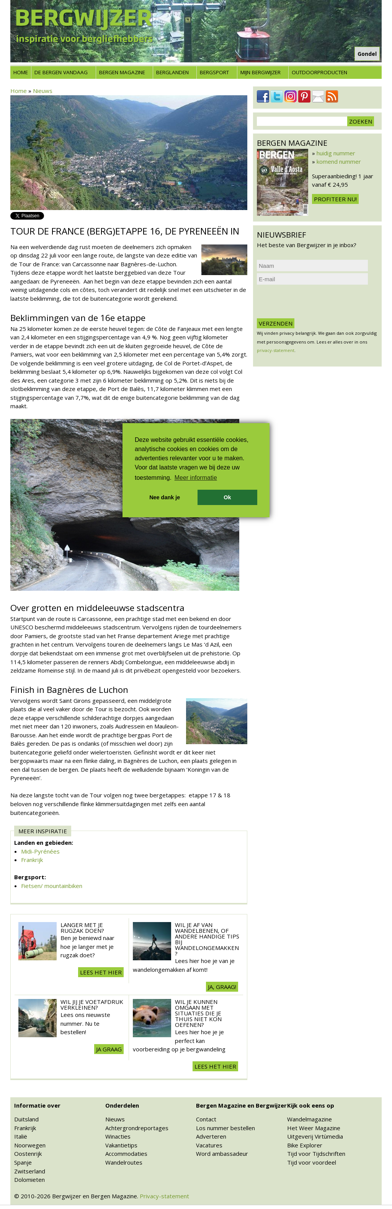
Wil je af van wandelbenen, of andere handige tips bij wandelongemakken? (207, 939)
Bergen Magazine (122, 72)
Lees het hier (101, 972)
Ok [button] (227, 497)
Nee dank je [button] (164, 497)
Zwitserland (29, 1171)
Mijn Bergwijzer (260, 72)
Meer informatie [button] (196, 477)
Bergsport (214, 72)
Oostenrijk (28, 1153)
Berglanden (172, 72)
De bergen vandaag (61, 72)
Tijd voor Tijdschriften (316, 1153)
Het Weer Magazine (313, 1128)
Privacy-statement (164, 1196)
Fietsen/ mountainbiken (51, 886)
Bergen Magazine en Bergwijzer (241, 1105)
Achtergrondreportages (136, 1128)
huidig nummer (336, 153)
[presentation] (315, 301)
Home (20, 72)
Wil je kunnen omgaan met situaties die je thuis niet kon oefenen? (198, 1013)
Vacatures (209, 1145)
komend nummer (339, 161)
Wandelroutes (123, 1162)
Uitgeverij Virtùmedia (315, 1136)
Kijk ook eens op (310, 1105)
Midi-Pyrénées (40, 851)
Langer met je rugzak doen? (82, 927)
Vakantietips (121, 1145)
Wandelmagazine (309, 1119)
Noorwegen (30, 1145)
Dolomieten (29, 1179)
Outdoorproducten (319, 72)
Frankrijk (32, 860)
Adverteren (211, 1136)
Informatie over (37, 1105)
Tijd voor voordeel (311, 1162)
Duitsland (26, 1119)
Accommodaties (126, 1153)
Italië (20, 1136)
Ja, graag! (222, 987)
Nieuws (42, 91)
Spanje (23, 1162)
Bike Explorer (304, 1145)
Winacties (118, 1136)
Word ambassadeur (222, 1153)
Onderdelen (122, 1105)
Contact (206, 1119)
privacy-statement (275, 350)
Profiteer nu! (335, 199)
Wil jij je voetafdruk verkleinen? (91, 1004)
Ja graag (109, 1049)
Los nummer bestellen (225, 1128)
